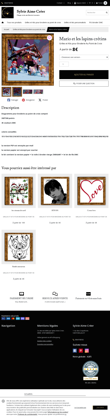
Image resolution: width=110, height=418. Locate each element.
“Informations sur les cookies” (57, 412)
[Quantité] (64, 64)
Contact (59, 3)
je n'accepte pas (80, 407)
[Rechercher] (106, 12)
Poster (43, 100)
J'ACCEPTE (100, 407)
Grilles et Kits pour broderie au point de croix (29, 29)
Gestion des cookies (44, 341)
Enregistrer (28, 100)
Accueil (6, 29)
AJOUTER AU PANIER (84, 74)
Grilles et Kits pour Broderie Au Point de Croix (80, 43)
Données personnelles (45, 344)
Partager (12, 100)
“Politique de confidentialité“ (27, 414)
